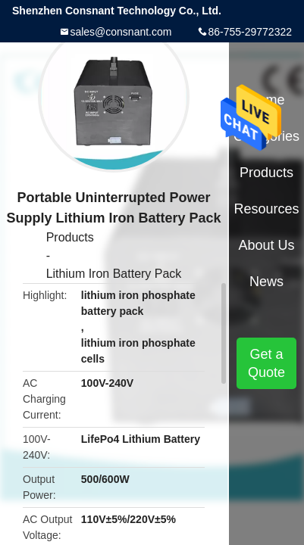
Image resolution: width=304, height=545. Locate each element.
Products (70, 237)
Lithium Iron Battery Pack (114, 273)
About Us (267, 245)
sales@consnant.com (120, 32)
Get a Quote (266, 363)
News (266, 281)
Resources (266, 208)
